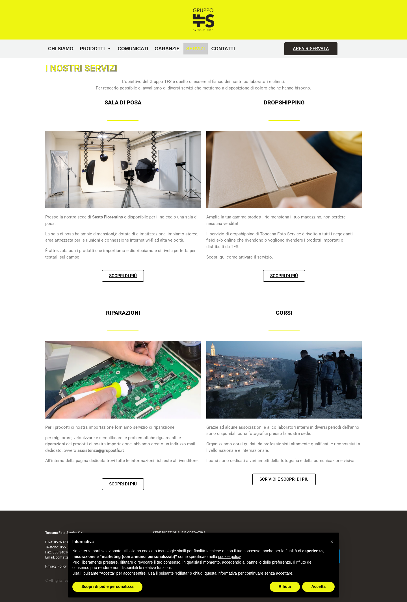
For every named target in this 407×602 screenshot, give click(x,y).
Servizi (195, 48)
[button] (331, 541)
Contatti (223, 48)
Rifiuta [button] (285, 586)
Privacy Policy (56, 566)
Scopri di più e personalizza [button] (107, 586)
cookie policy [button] (229, 556)
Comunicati (133, 48)
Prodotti (95, 48)
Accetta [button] (318, 586)
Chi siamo (60, 48)
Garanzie (167, 48)
